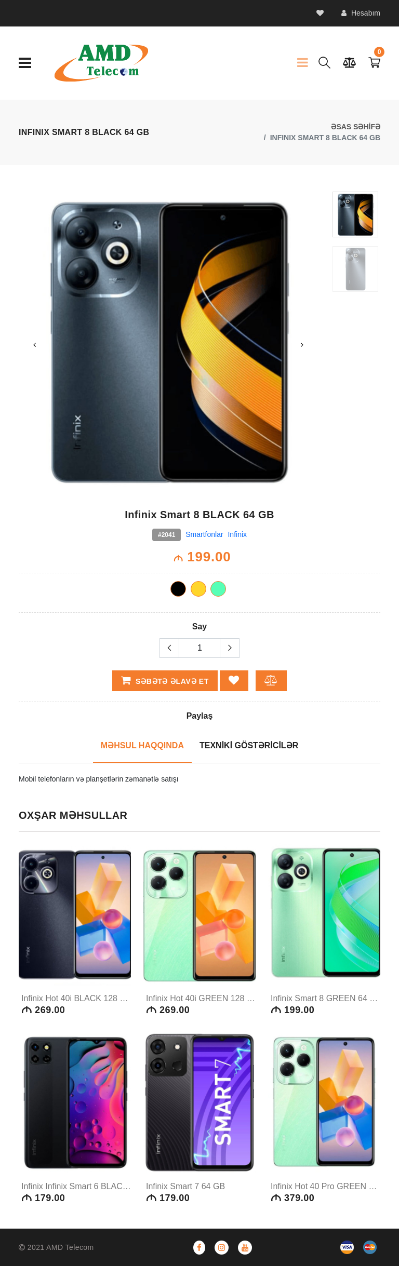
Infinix (237, 534)
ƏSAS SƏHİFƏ (355, 127)
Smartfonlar (204, 534)
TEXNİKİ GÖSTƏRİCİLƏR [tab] (249, 745)
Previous (34, 345)
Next (302, 345)
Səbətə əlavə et (165, 680)
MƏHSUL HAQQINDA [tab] (142, 745)
